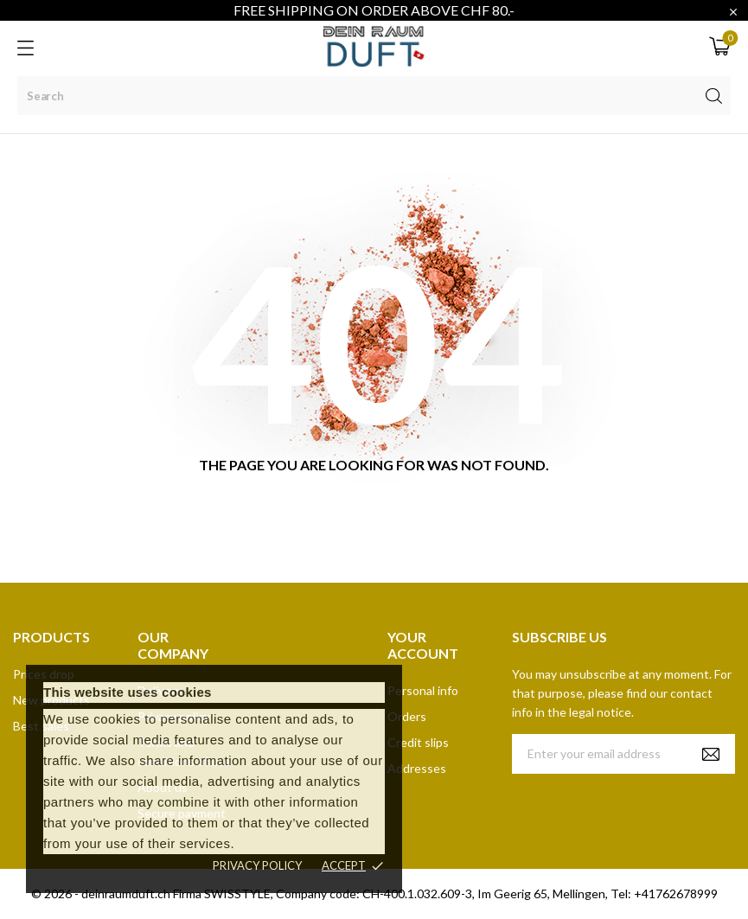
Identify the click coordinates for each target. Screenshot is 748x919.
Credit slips (418, 742)
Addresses (416, 768)
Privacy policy (257, 865)
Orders (406, 716)
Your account (422, 645)
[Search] (374, 95)
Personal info (422, 690)
